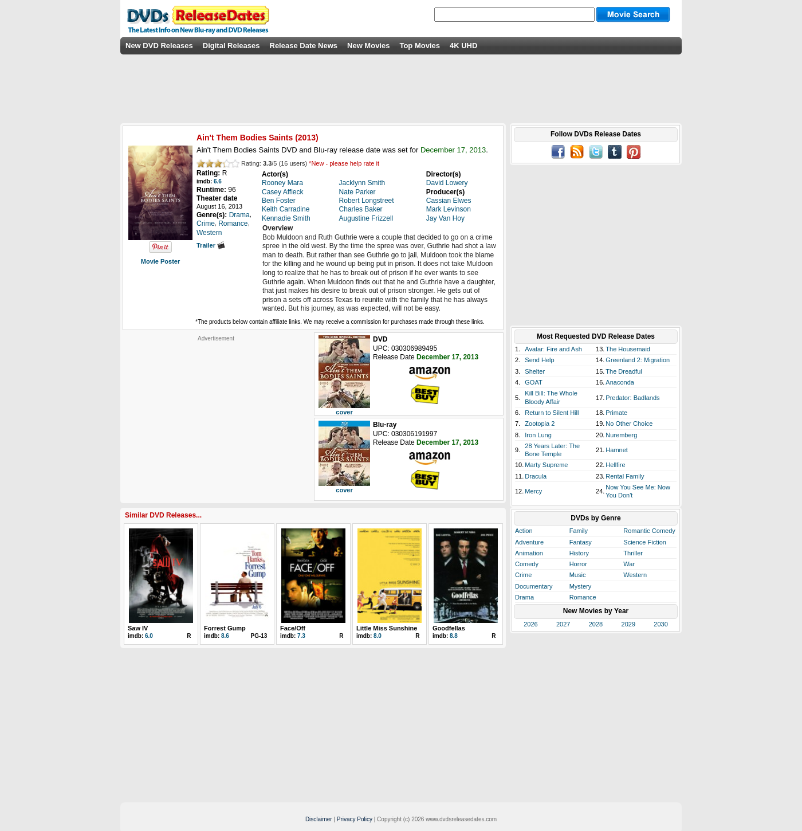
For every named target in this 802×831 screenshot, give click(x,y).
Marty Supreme (546, 464)
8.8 (454, 636)
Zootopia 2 (540, 423)
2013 (307, 137)
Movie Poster (160, 261)
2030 (660, 624)
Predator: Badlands (632, 397)
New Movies (368, 45)
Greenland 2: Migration (638, 359)
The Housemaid (628, 349)
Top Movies (419, 45)
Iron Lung (538, 435)
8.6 (225, 636)
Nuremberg (621, 435)
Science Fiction (644, 542)
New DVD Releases (159, 45)
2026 (530, 624)
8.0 (378, 636)
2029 (628, 624)
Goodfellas (449, 628)
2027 (563, 624)
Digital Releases (231, 45)
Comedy (526, 563)
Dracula (536, 476)
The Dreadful (624, 371)
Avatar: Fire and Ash (553, 349)
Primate (616, 412)
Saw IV (138, 628)
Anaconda (620, 382)
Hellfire (615, 464)
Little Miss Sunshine (386, 628)
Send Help (539, 359)
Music (577, 574)
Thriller (633, 553)
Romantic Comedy (649, 530)
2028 (596, 624)
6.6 (218, 181)
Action (524, 530)
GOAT (533, 382)
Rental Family (625, 476)
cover (344, 412)
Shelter (535, 371)
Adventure (529, 542)
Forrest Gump (225, 628)
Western (635, 574)
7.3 (301, 636)
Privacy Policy (354, 819)
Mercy (533, 491)
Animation (529, 553)
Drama (524, 597)
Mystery (580, 586)
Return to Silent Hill (552, 412)
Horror (578, 563)
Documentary (533, 586)
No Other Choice (629, 423)
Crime (523, 574)
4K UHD (463, 45)
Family (578, 530)
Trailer (210, 245)
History (579, 553)
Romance (582, 597)
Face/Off (292, 628)
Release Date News (304, 45)
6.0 (149, 636)
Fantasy (580, 542)
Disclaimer (318, 819)
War (629, 563)
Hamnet (617, 449)
